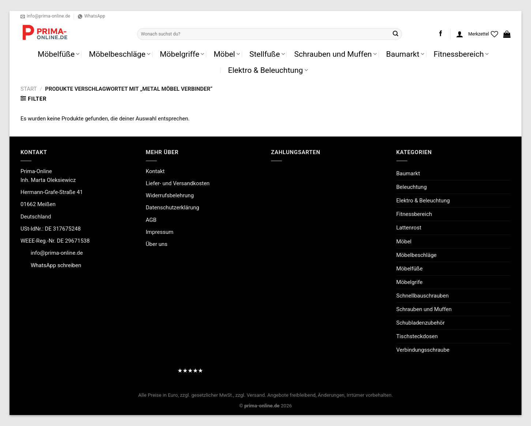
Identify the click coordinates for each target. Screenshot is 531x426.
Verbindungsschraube (423, 350)
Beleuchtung (411, 187)
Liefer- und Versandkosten (178, 183)
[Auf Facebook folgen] (440, 34)
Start (28, 89)
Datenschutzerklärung (172, 207)
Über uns (156, 244)
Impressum (160, 232)
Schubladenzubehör (420, 323)
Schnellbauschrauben (422, 295)
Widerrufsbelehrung (170, 195)
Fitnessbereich (461, 54)
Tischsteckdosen (417, 336)
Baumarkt (405, 54)
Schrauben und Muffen (335, 54)
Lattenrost (409, 227)
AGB (151, 220)
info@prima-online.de (57, 253)
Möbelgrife (409, 282)
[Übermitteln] (396, 34)
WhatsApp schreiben (56, 265)
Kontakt (155, 171)
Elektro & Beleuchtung (268, 70)
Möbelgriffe (182, 54)
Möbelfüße (58, 54)
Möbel (227, 54)
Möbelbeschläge (119, 54)
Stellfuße (267, 54)
